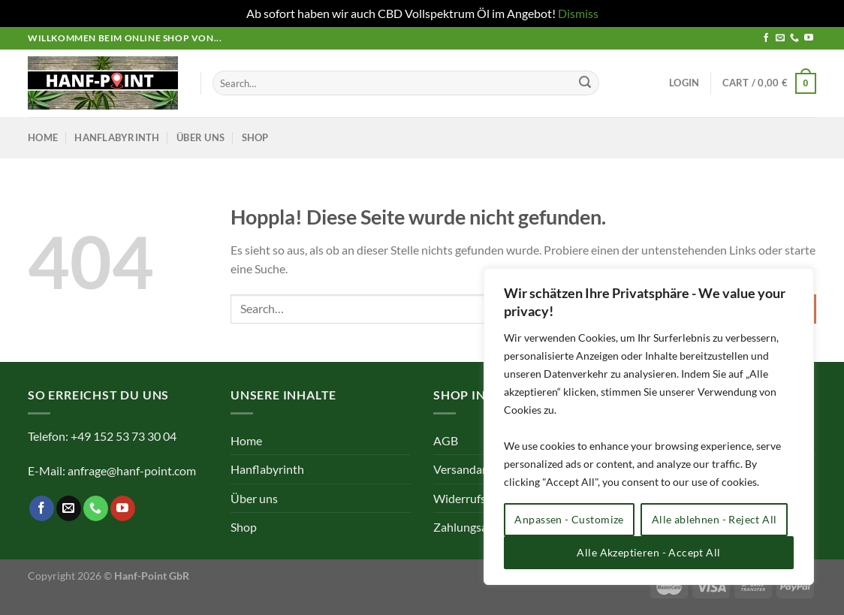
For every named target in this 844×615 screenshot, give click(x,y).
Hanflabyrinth (116, 137)
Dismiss (578, 13)
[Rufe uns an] (794, 38)
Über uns (200, 137)
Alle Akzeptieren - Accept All (648, 552)
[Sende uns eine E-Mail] (780, 38)
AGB (445, 440)
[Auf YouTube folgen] (808, 38)
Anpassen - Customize (568, 519)
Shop (255, 137)
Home (43, 137)
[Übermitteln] (585, 83)
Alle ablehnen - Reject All (714, 519)
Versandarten (468, 469)
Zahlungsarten (471, 527)
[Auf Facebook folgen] (765, 38)
